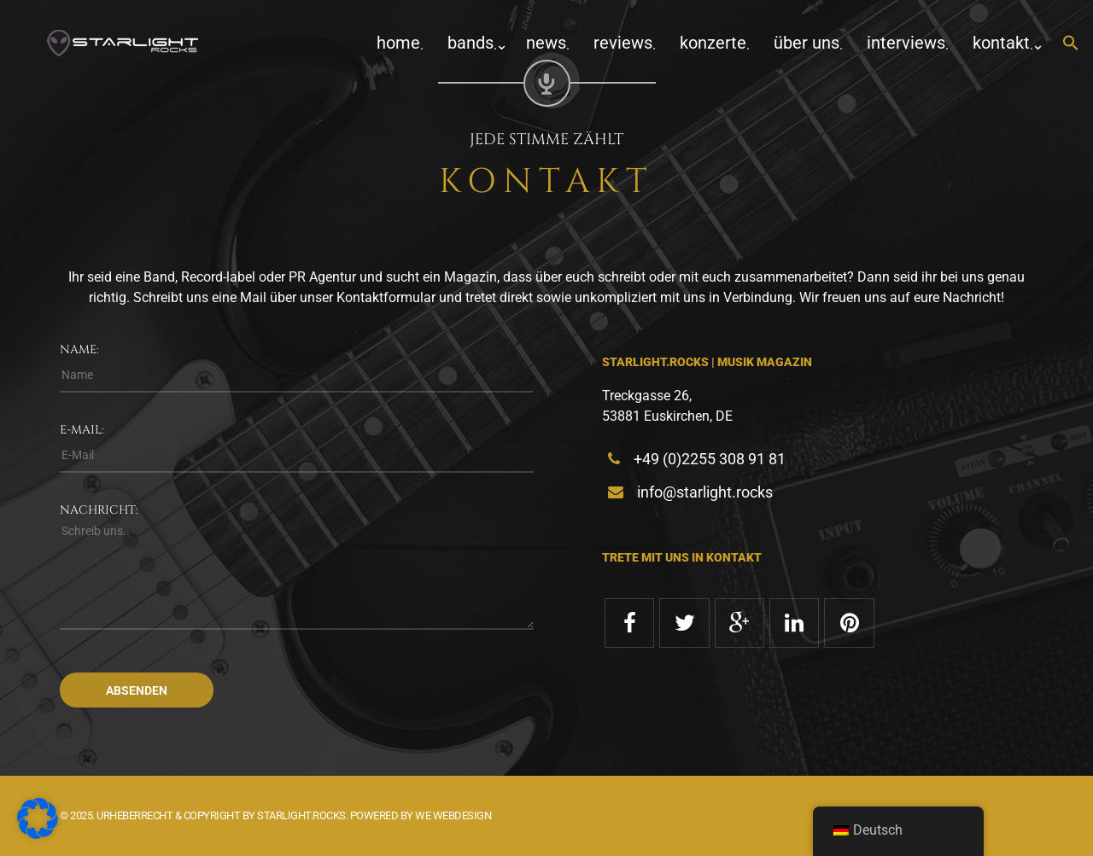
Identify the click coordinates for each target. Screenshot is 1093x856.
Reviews (622, 42)
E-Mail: (82, 430)
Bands (470, 42)
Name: (79, 349)
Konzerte (713, 42)
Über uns (806, 42)
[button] (1071, 44)
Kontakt (1001, 42)
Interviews (906, 42)
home (398, 42)
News (546, 42)
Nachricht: (99, 510)
